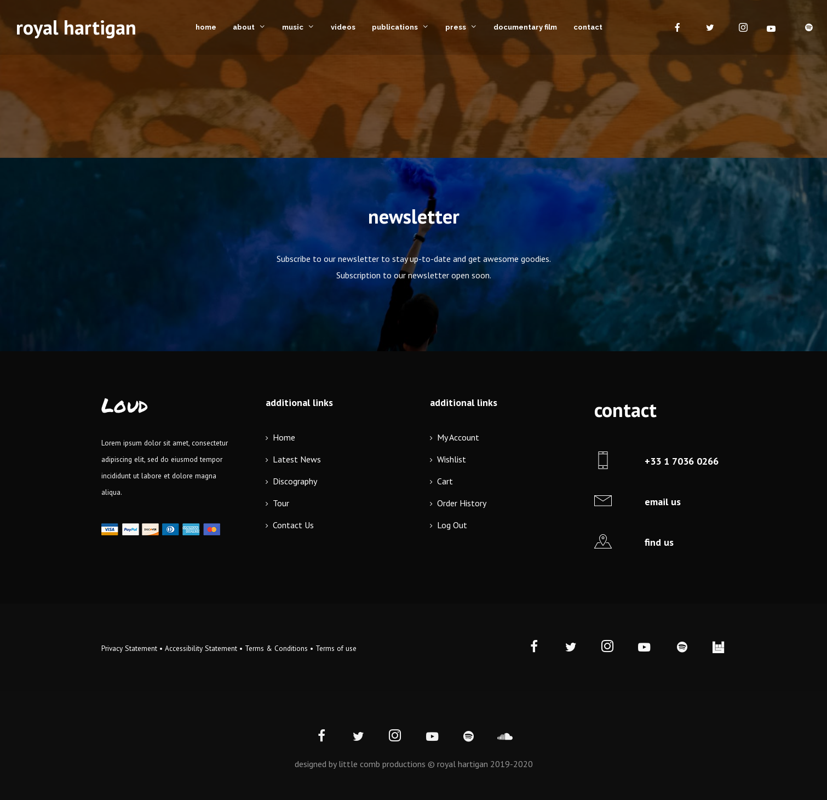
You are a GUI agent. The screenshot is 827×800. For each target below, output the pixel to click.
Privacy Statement (129, 648)
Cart (445, 481)
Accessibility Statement (201, 648)
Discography (295, 481)
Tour (281, 503)
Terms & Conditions (276, 648)
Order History (461, 503)
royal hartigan (76, 27)
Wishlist (451, 459)
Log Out (452, 524)
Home (284, 437)
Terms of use (336, 648)
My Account (458, 437)
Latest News (297, 459)
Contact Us (293, 524)
